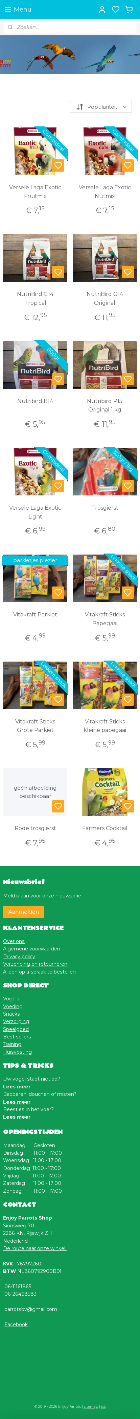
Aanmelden (23, 912)
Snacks (11, 1014)
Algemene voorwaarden (31, 949)
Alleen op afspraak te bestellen (39, 972)
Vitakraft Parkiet (35, 614)
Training (12, 1044)
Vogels (11, 999)
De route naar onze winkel (35, 1248)
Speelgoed (16, 1029)
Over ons (14, 941)
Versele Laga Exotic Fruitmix (35, 191)
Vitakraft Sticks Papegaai (105, 619)
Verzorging (16, 1021)
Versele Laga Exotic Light (35, 512)
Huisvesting (17, 1052)
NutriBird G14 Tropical (35, 298)
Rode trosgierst (35, 828)
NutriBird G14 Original (105, 298)
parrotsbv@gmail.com (30, 1309)
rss (103, 1406)
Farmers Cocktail (104, 828)
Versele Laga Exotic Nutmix (105, 191)
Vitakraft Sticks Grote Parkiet (35, 726)
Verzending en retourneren (35, 964)
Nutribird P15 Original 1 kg (104, 405)
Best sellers (17, 1037)
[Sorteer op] (101, 106)
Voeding (13, 1006)
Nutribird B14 (35, 401)
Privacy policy (19, 956)
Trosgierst (104, 508)
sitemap (91, 1406)
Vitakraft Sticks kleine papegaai (105, 726)
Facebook (16, 1324)
